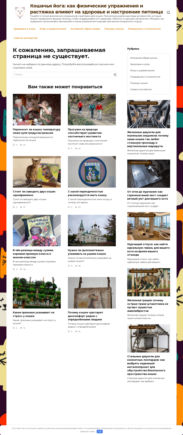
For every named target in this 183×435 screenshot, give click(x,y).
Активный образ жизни (85, 28)
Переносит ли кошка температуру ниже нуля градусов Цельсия (36, 133)
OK (99, 431)
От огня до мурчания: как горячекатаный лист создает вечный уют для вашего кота (147, 195)
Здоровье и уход (24, 28)
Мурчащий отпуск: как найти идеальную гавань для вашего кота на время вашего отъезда (148, 249)
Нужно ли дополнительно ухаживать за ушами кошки (87, 252)
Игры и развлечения (53, 28)
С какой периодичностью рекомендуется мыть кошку (88, 193)
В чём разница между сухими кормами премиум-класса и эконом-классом (33, 254)
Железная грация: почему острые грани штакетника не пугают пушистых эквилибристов (147, 305)
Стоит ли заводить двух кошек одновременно (34, 193)
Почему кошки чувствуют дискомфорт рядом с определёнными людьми (86, 316)
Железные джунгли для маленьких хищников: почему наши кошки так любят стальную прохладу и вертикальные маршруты (148, 139)
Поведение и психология (144, 28)
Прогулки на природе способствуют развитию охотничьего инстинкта (85, 133)
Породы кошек (114, 28)
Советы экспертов (25, 38)
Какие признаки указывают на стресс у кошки (34, 314)
